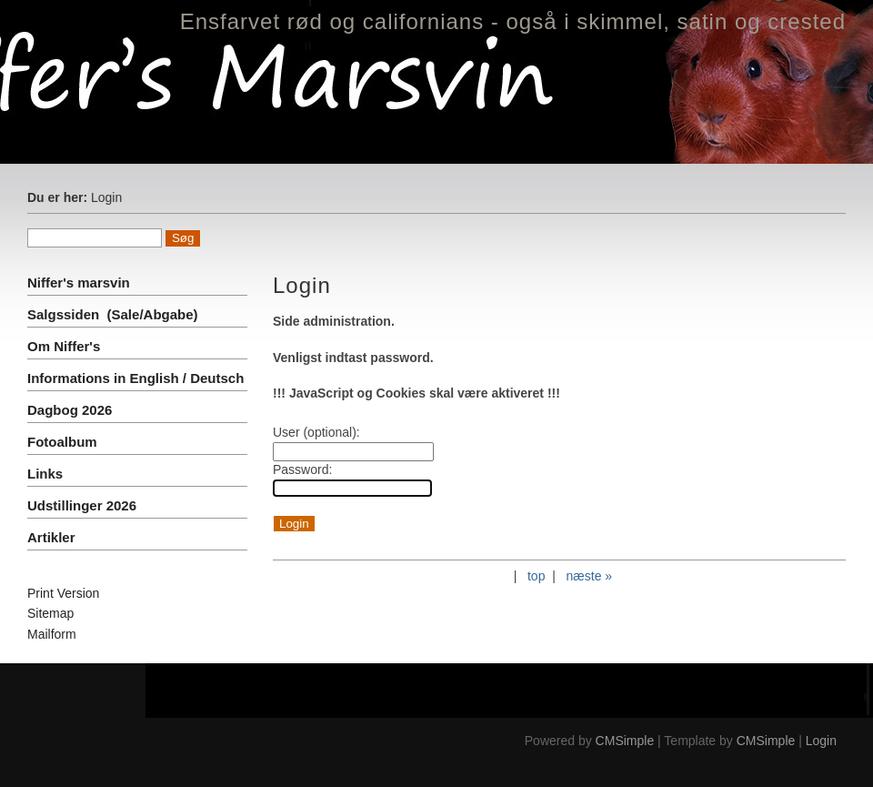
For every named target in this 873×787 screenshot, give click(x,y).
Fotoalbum (62, 441)
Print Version (63, 593)
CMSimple (625, 740)
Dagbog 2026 (69, 410)
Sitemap (50, 613)
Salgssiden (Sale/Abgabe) (112, 314)
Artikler (51, 537)
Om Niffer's (63, 346)
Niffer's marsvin (80, 282)
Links (45, 473)
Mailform (51, 634)
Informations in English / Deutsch (135, 378)
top (536, 576)
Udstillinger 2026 (81, 505)
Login (821, 740)
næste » (590, 576)
